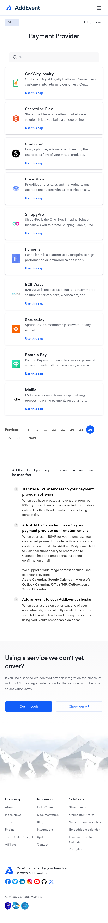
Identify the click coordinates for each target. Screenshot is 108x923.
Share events (78, 807)
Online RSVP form (81, 815)
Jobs (8, 822)
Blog (40, 822)
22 (54, 429)
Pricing (10, 830)
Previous (12, 429)
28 (19, 438)
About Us (11, 807)
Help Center (45, 807)
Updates (43, 837)
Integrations (92, 22)
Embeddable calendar (84, 830)
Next (32, 438)
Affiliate (10, 844)
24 (72, 429)
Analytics (75, 849)
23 (63, 429)
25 (81, 429)
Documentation (48, 815)
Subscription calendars (85, 822)
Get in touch (29, 706)
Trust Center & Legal (19, 837)
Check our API (79, 706)
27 (10, 438)
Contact (42, 844)
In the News (13, 815)
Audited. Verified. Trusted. (23, 897)
